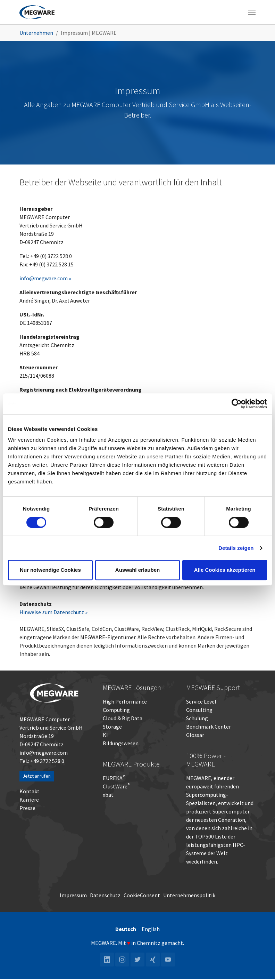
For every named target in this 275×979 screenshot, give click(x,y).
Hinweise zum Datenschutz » (53, 612)
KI (105, 734)
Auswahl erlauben (137, 570)
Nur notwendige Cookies (50, 570)
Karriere (29, 799)
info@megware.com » (45, 278)
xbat (108, 794)
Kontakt (29, 791)
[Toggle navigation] (252, 12)
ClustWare (116, 786)
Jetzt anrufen (37, 776)
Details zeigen (235, 548)
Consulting (199, 709)
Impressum (73, 895)
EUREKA (113, 778)
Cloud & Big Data (122, 718)
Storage (112, 726)
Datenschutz (105, 895)
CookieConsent (142, 895)
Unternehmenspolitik (189, 895)
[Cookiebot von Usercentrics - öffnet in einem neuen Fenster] (236, 404)
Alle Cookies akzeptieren (225, 570)
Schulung (197, 718)
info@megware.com (43, 752)
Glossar (195, 734)
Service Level (201, 701)
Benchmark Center (208, 726)
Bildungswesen (121, 743)
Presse (27, 807)
